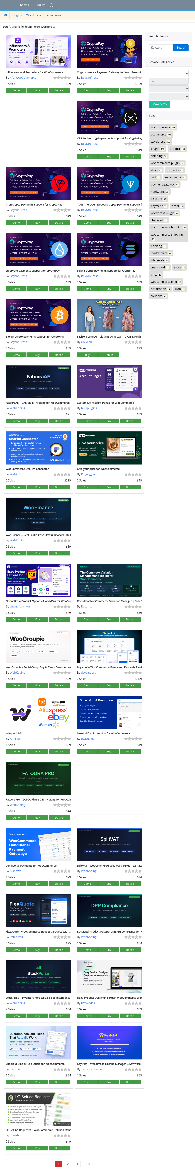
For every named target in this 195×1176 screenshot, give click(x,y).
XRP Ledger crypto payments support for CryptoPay (109, 138)
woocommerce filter (166, 282)
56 (88, 1164)
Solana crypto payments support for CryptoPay (106, 270)
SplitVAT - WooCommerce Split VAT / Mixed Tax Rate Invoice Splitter (119, 865)
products (175, 170)
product (177, 149)
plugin (158, 149)
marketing (160, 192)
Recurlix (86, 606)
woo (180, 289)
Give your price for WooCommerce (98, 469)
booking (158, 246)
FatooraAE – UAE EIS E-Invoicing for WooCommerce (38, 402)
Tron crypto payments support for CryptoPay (34, 204)
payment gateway (165, 184)
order (177, 206)
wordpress (160, 142)
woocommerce (163, 127)
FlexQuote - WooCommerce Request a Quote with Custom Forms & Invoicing (53, 931)
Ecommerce (53, 15)
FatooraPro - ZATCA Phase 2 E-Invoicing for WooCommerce (43, 799)
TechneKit (16, 1069)
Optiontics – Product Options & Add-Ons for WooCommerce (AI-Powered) (52, 601)
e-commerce (175, 177)
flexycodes (88, 1003)
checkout (159, 220)
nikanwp (15, 871)
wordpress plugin (165, 213)
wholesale (159, 260)
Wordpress (33, 15)
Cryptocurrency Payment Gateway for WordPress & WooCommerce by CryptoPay (128, 72)
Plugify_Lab (89, 474)
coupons (159, 296)
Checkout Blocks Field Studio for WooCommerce (35, 1064)
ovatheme (87, 739)
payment (159, 206)
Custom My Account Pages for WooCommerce (105, 402)
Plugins (40, 5)
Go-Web (86, 342)
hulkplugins (89, 408)
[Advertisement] (38, 126)
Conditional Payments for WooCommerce (31, 865)
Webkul (15, 474)
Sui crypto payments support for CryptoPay (33, 270)
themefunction (20, 606)
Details (59, 90)
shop (156, 170)
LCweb (14, 1135)
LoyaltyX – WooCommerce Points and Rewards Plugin (110, 667)
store (179, 267)
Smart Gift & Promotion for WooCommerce (103, 733)
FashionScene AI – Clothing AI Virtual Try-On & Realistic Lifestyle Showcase (123, 336)
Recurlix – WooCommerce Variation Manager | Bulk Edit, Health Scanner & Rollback (128, 601)
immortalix (17, 937)
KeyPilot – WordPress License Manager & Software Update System (119, 1064)
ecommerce (161, 134)
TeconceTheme (91, 1069)
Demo (16, 90)
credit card (160, 267)
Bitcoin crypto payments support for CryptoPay (35, 336)
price (156, 275)
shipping (159, 156)
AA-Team (16, 739)
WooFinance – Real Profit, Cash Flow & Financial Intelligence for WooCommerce (54, 535)
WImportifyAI (14, 733)
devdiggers (88, 673)
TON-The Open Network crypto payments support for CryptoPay (117, 204)
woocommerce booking (168, 227)
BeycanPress (89, 78)
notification (160, 289)
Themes (23, 5)
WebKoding (17, 408)
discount (158, 199)
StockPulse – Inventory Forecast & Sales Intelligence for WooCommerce (50, 997)
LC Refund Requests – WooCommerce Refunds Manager (40, 1130)
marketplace (161, 253)
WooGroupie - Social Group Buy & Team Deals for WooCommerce (46, 667)
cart (155, 177)
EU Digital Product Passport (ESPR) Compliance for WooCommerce (118, 931)
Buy (37, 90)
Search (181, 47)
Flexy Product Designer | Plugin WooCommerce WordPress (114, 997)
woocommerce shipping (167, 237)
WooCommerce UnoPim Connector (27, 469)
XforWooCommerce (23, 78)
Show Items (159, 104)
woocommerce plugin (167, 163)
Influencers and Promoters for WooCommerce (34, 72)
